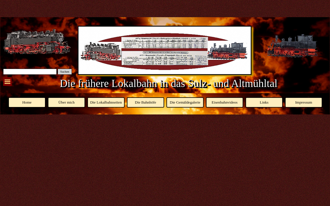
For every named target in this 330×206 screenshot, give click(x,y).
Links (264, 102)
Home (27, 102)
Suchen (64, 71)
